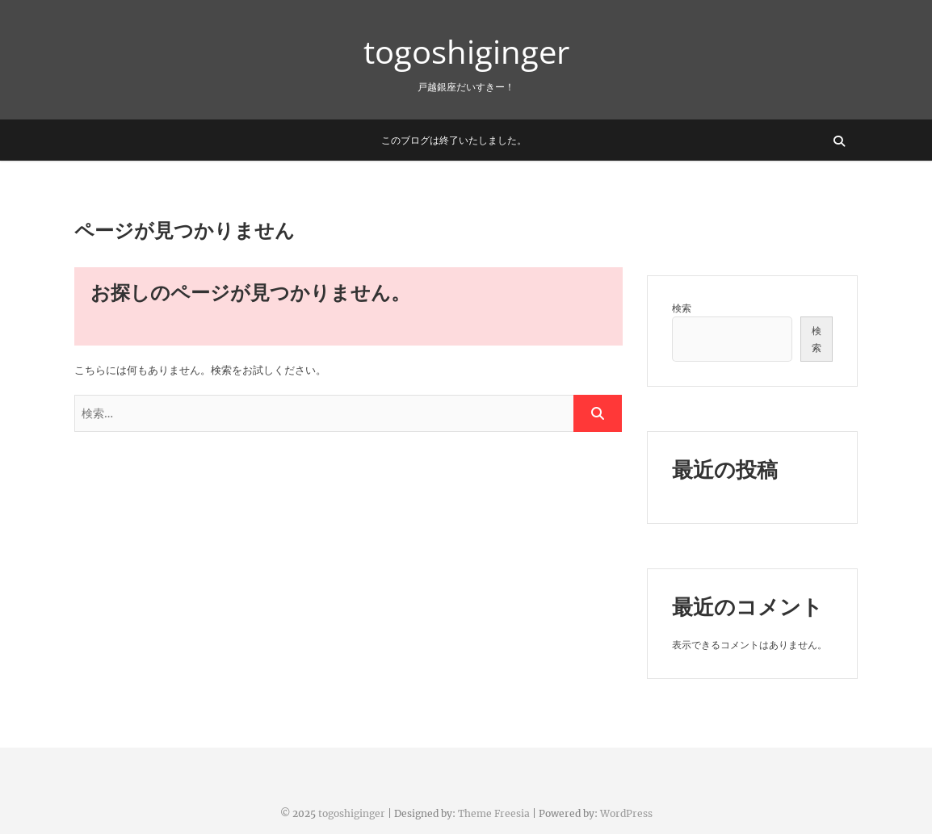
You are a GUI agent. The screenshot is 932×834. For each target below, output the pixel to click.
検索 (681, 308)
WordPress (626, 813)
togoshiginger (466, 51)
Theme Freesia (494, 813)
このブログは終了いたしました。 (454, 140)
